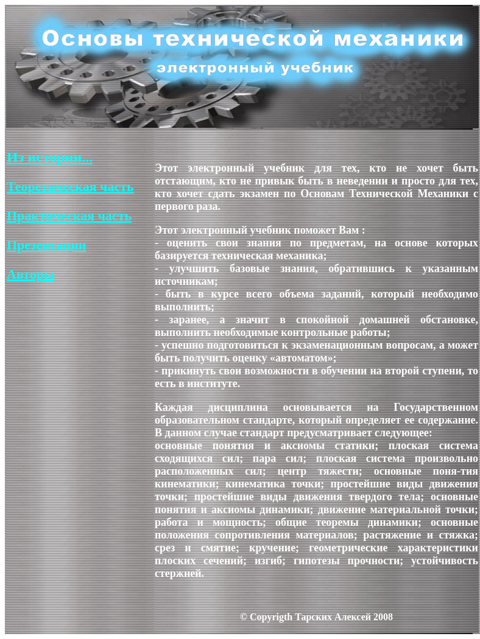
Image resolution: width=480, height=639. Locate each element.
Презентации (46, 245)
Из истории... (50, 157)
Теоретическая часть (70, 186)
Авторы (30, 274)
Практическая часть (69, 215)
